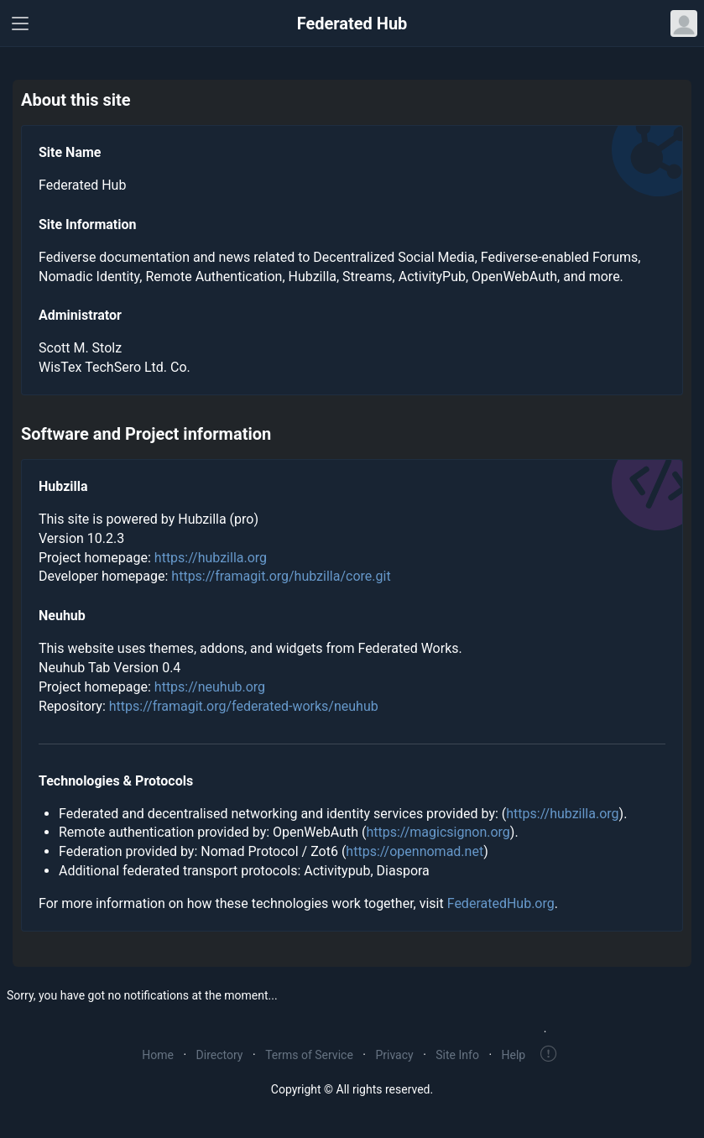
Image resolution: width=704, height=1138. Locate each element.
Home (158, 1055)
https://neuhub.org (209, 687)
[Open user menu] (683, 23)
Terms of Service (309, 1055)
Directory (219, 1055)
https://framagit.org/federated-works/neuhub (243, 706)
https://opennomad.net (414, 851)
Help (514, 1055)
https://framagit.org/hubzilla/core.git (280, 576)
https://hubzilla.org (210, 558)
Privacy (394, 1055)
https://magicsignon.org (437, 832)
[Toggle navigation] (20, 23)
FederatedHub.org (501, 903)
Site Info (457, 1055)
